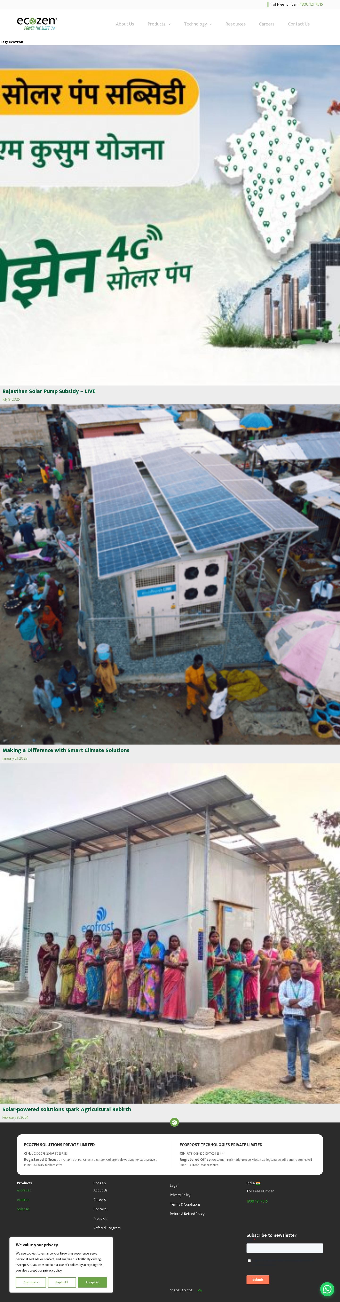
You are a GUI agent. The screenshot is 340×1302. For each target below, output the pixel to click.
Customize (31, 1282)
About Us (125, 24)
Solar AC (23, 1209)
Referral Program (107, 1228)
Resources (235, 24)
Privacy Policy (180, 1195)
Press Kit (100, 1219)
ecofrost (24, 1190)
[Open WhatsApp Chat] (327, 1289)
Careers (267, 24)
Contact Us (299, 24)
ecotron (23, 1200)
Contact (100, 1209)
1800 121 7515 (310, 4)
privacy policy (52, 1270)
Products (159, 24)
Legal (174, 1185)
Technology (198, 24)
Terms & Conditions (185, 1204)
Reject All (62, 1282)
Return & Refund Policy (187, 1214)
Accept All (92, 1282)
